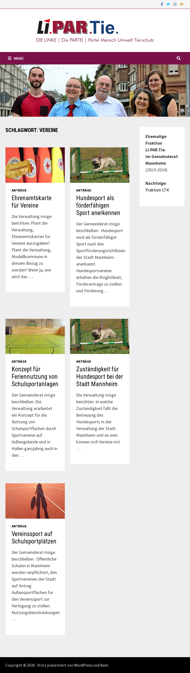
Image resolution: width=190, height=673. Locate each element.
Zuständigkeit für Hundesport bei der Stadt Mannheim (99, 377)
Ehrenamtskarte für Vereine (31, 201)
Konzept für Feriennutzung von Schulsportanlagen (35, 377)
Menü (16, 58)
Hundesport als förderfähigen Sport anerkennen (98, 205)
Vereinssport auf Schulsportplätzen (34, 537)
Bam (104, 665)
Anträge (19, 190)
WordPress (83, 665)
